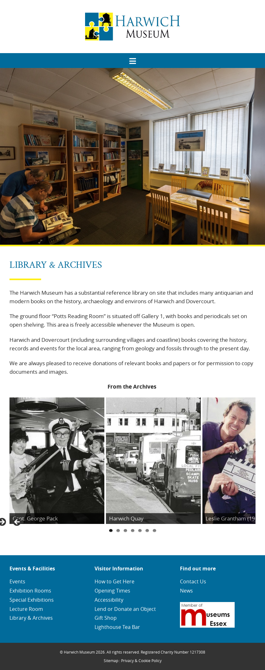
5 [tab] (140, 530)
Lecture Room (26, 608)
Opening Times (112, 590)
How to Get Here (114, 581)
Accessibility (109, 599)
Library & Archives (31, 617)
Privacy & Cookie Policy (141, 660)
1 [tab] (111, 530)
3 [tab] (125, 530)
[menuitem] (132, 58)
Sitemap (111, 660)
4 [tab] (132, 530)
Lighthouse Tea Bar (117, 627)
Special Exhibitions (31, 599)
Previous (17, 522)
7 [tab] (154, 530)
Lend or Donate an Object (125, 608)
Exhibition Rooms (30, 590)
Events (17, 581)
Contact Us (193, 581)
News (186, 590)
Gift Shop (106, 617)
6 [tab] (147, 530)
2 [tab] (118, 530)
